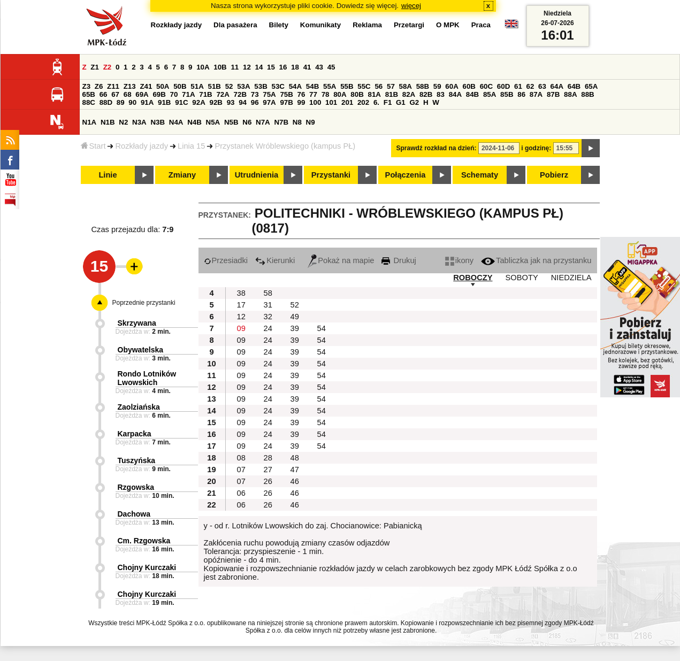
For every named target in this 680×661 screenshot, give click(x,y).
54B (312, 86)
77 (313, 94)
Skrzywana (137, 323)
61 (518, 86)
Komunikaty (320, 25)
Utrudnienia (256, 175)
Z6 (99, 86)
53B (260, 86)
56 (379, 86)
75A (269, 94)
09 (241, 328)
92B (216, 102)
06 (241, 493)
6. (376, 102)
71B (205, 94)
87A (536, 94)
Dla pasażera (235, 25)
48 (295, 458)
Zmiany (182, 175)
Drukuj (398, 260)
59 (437, 86)
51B (214, 86)
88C (88, 102)
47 (295, 469)
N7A (263, 122)
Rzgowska (136, 487)
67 (115, 94)
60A (451, 86)
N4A (176, 122)
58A (405, 86)
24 (268, 328)
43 (319, 67)
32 (268, 316)
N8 (297, 122)
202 (363, 102)
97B (286, 102)
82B (425, 94)
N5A (213, 122)
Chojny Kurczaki (147, 567)
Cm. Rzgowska (144, 540)
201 (347, 102)
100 (315, 102)
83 (441, 94)
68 (128, 94)
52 (229, 86)
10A (202, 67)
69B (158, 94)
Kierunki (275, 260)
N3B (157, 122)
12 (247, 67)
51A (196, 86)
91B (164, 102)
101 (331, 102)
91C (181, 102)
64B (574, 86)
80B (356, 94)
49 (295, 316)
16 (283, 67)
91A (147, 102)
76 (301, 94)
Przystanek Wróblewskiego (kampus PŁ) (285, 146)
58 (268, 293)
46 (295, 481)
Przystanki (330, 175)
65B (88, 94)
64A (557, 86)
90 (132, 102)
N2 (123, 122)
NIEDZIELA (571, 277)
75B (286, 94)
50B (179, 86)
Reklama (367, 25)
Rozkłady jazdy (141, 146)
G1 (401, 102)
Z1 (94, 67)
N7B (281, 122)
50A (162, 86)
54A (295, 86)
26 (268, 481)
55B (346, 86)
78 (326, 94)
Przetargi (409, 25)
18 (295, 67)
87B (553, 94)
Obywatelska (141, 349)
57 (391, 86)
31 (268, 305)
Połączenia (405, 175)
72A (222, 94)
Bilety (278, 25)
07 (241, 469)
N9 (310, 122)
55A (329, 86)
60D (503, 86)
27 (268, 469)
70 (174, 94)
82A (408, 94)
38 (241, 293)
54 (321, 328)
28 (268, 458)
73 (255, 94)
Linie (107, 175)
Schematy (479, 175)
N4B (194, 122)
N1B (108, 122)
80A (339, 94)
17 (241, 305)
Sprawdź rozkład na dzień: (436, 148)
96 (255, 102)
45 (331, 67)
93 (231, 102)
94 (243, 102)
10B (219, 67)
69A (141, 94)
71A (188, 94)
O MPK (448, 25)
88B (587, 94)
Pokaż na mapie (341, 260)
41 (307, 67)
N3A (139, 122)
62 (530, 86)
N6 (246, 122)
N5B (231, 122)
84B (472, 94)
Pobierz (554, 175)
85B (506, 94)
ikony (459, 260)
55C (363, 86)
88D (106, 102)
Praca (481, 25)
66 (104, 94)
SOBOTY (522, 277)
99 (301, 102)
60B (469, 86)
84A (455, 94)
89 (121, 102)
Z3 (86, 86)
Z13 (130, 86)
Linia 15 (191, 146)
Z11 (113, 86)
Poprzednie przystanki (143, 302)
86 (521, 94)
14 (259, 67)
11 (235, 67)
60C (486, 86)
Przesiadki (226, 260)
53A (243, 86)
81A (374, 94)
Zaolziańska (139, 407)
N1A (89, 122)
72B (240, 94)
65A (591, 86)
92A (198, 102)
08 (241, 458)
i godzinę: (536, 148)
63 (542, 86)
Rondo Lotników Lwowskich (147, 378)
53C (278, 86)
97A (269, 102)
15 (271, 67)
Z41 (146, 86)
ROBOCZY (472, 277)
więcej (411, 6)
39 (295, 328)
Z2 (107, 67)
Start (93, 146)
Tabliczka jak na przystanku (536, 260)
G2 (414, 102)
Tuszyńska (137, 460)
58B (422, 86)
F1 (388, 102)
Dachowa (134, 514)
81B (391, 94)
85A (489, 94)
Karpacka (134, 433)
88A (570, 94)
